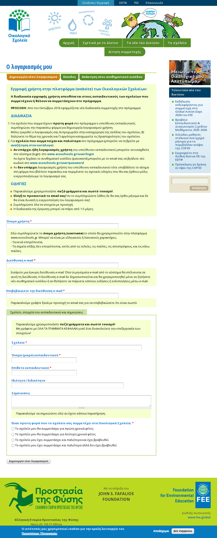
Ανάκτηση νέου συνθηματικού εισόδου (112, 77)
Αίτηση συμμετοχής (124, 52)
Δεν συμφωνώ (183, 532)
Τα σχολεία (177, 43)
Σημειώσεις (21, 393)
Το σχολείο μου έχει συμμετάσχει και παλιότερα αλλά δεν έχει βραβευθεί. (66, 445)
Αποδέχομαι (161, 532)
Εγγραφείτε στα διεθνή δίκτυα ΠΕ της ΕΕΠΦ (190, 156)
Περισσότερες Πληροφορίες (39, 534)
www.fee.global (199, 517)
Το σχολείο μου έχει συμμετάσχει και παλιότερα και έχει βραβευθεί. (62, 440)
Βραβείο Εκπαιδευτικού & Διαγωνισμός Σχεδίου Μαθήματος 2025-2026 (191, 125)
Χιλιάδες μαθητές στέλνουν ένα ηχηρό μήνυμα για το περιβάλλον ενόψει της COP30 (189, 141)
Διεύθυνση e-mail (20, 260)
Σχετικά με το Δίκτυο (100, 43)
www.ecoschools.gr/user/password (57, 163)
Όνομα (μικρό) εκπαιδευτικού (36, 355)
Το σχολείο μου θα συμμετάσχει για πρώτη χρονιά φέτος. (54, 428)
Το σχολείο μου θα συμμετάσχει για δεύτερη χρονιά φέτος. (55, 434)
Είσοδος (69, 77)
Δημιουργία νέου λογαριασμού (34, 77)
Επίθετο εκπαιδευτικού (31, 368)
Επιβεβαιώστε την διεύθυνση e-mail (35, 291)
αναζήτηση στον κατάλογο (31, 145)
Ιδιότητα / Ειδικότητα (28, 380)
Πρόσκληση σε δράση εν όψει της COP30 (190, 166)
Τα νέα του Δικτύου (143, 43)
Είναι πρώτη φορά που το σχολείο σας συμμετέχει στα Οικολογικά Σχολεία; (73, 423)
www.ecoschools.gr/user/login (70, 154)
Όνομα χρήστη (19, 221)
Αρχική (68, 43)
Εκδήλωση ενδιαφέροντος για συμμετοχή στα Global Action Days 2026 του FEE (189, 108)
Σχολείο (19, 342)
